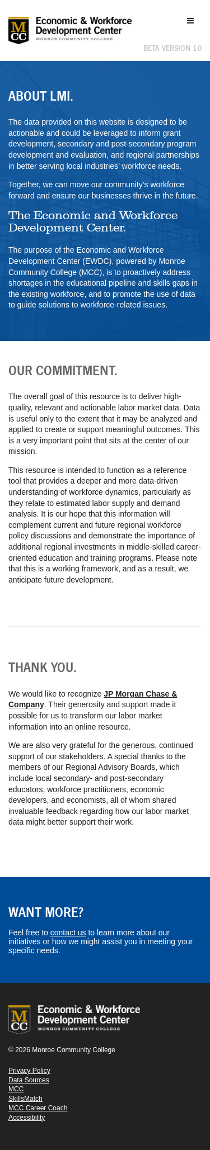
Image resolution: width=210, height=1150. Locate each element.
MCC (16, 1089)
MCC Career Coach (37, 1108)
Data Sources (28, 1080)
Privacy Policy (29, 1071)
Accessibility (26, 1117)
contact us (68, 932)
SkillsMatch (25, 1098)
